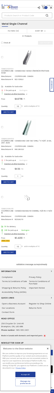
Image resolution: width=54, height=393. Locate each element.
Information (27, 271)
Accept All (25, 374)
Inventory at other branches (14, 94)
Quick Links (27, 297)
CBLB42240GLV (7, 139)
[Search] (27, 15)
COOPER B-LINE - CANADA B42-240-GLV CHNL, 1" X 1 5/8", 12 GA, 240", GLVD (26, 142)
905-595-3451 (22, 330)
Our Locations (8, 308)
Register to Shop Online (40, 303)
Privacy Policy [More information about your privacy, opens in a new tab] (21, 368)
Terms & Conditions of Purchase (39, 282)
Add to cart (8, 112)
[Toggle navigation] (3, 7)
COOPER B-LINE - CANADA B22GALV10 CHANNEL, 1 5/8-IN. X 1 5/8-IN (27, 212)
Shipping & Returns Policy (14, 288)
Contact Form (8, 312)
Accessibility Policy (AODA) (14, 292)
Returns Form (35, 308)
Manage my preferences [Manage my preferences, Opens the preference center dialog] (25, 382)
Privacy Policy (35, 277)
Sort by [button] (39, 31)
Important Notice (37, 288)
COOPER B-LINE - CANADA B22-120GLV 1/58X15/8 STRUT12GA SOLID (25, 72)
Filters (13, 31)
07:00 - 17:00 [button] (45, 5)
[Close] (47, 348)
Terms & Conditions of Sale (14, 281)
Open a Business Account (13, 303)
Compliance (7, 277)
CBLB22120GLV (7, 69)
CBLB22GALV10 (7, 209)
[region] (25, 368)
